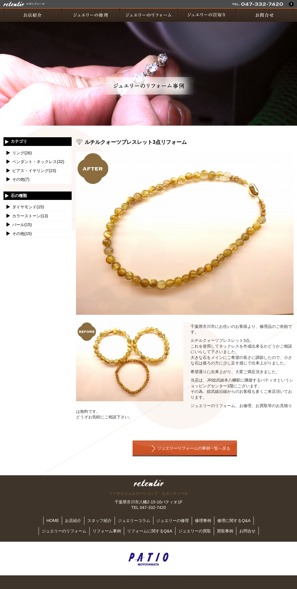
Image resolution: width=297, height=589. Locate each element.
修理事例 (203, 520)
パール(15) (22, 224)
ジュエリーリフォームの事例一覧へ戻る (193, 448)
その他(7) (21, 179)
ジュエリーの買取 (194, 531)
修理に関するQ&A (233, 520)
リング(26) (22, 153)
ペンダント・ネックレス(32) (38, 161)
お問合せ (247, 531)
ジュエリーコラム (134, 520)
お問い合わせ (265, 15)
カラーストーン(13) (30, 216)
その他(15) (22, 233)
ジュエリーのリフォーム (148, 15)
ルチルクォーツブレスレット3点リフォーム (136, 142)
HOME (52, 520)
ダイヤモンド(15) (28, 207)
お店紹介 (32, 15)
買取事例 (225, 531)
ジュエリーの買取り (207, 15)
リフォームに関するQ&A (149, 531)
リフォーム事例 (107, 531)
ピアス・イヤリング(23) (34, 170)
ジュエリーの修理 (90, 15)
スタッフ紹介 (99, 520)
